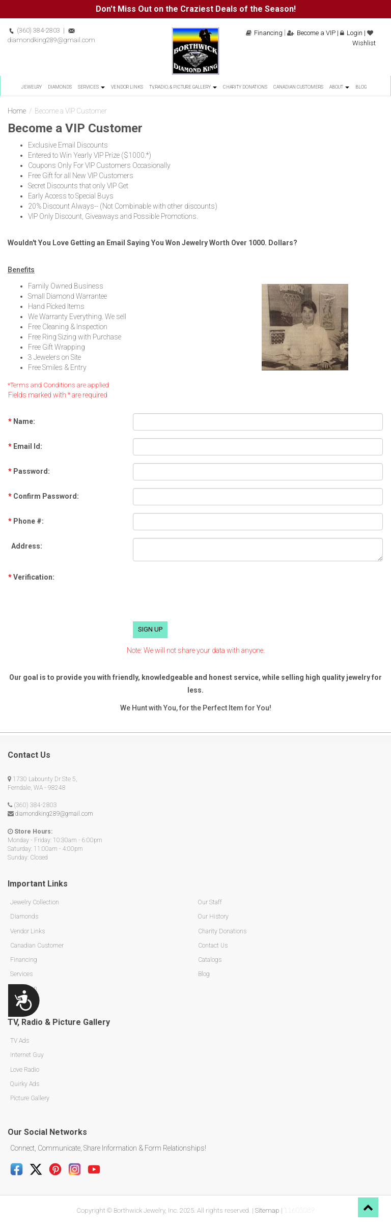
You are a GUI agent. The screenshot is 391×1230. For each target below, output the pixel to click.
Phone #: (26, 521)
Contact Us (213, 945)
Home (17, 111)
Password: (29, 471)
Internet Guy (27, 1054)
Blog (361, 87)
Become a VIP (311, 33)
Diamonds (60, 87)
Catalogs (209, 959)
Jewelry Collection (34, 902)
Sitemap (267, 1209)
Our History (213, 916)
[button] (368, 1207)
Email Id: (25, 446)
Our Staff (210, 902)
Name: (21, 421)
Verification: (31, 577)
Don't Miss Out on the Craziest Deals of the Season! (196, 9)
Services (91, 87)
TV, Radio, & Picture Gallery (183, 87)
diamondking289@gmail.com (54, 813)
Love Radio (24, 1069)
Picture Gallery (29, 1097)
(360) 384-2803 (34, 30)
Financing (264, 33)
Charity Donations (245, 87)
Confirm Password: (43, 496)
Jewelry (31, 87)
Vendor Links (127, 87)
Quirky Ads (24, 1083)
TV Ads (19, 1040)
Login (351, 33)
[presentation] (210, 594)
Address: (25, 546)
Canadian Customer (36, 945)
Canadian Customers (298, 87)
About (339, 87)
